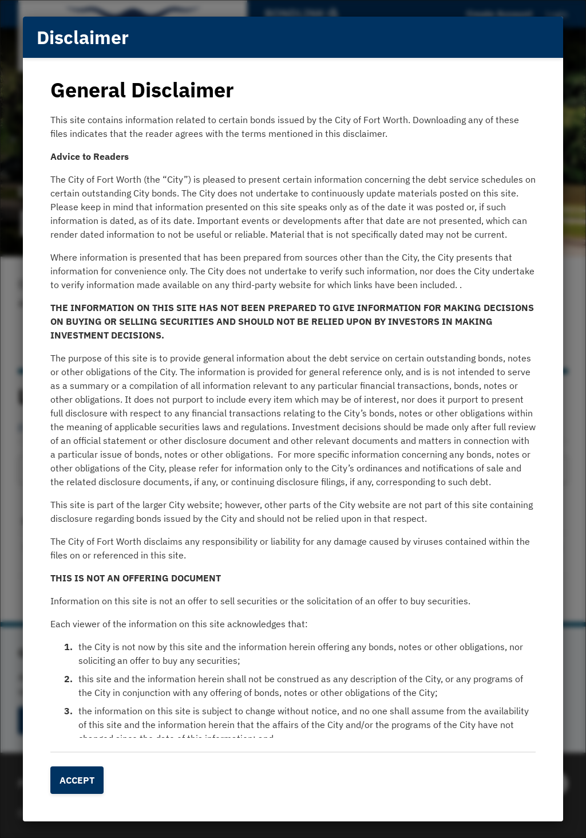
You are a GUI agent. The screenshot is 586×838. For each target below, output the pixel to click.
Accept (77, 780)
